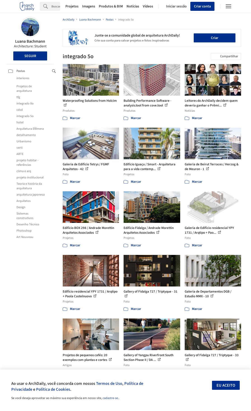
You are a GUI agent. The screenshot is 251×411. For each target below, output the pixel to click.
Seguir (30, 55)
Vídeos (148, 6)
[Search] (55, 6)
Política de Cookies (53, 389)
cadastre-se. (111, 398)
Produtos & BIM (111, 6)
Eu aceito (225, 385)
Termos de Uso (109, 383)
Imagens (88, 6)
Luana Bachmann (30, 41)
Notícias (133, 6)
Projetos (71, 6)
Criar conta (202, 6)
